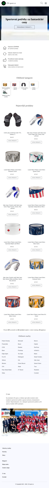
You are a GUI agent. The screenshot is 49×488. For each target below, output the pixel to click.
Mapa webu (5, 464)
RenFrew (36, 347)
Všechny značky (6, 448)
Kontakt (4, 477)
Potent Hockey (6, 341)
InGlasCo (36, 350)
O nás (4, 473)
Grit (19, 360)
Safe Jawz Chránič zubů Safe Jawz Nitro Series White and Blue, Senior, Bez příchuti (12, 279)
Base (3, 350)
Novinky (4, 451)
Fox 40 (4, 357)
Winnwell (20, 341)
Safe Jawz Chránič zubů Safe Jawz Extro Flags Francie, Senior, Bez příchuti (12, 207)
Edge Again (5, 353)
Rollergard (21, 357)
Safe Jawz (37, 360)
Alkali (19, 366)
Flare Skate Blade (6, 369)
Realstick (36, 369)
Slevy (3, 455)
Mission (4, 363)
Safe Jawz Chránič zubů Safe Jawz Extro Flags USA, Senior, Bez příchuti (36, 134)
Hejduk (36, 344)
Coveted (36, 373)
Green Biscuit (21, 363)
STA (3, 366)
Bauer (19, 344)
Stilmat (4, 360)
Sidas (3, 373)
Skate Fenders (38, 357)
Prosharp (20, 350)
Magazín (4, 461)
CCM (3, 347)
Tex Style (20, 353)
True (35, 366)
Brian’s (36, 341)
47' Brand (20, 369)
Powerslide (5, 344)
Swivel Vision (37, 363)
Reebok (20, 347)
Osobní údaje (5, 467)
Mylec (35, 353)
